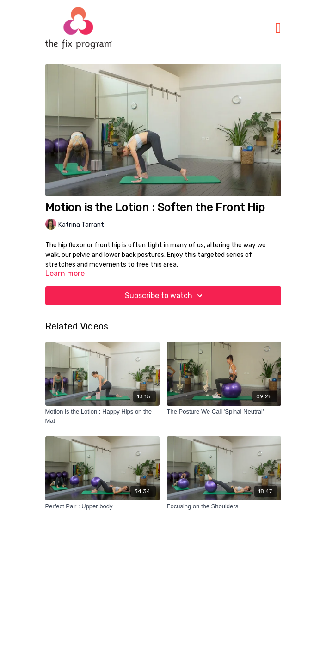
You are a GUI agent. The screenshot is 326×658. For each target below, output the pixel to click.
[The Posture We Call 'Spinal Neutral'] (224, 411)
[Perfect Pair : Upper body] (102, 506)
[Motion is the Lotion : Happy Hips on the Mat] (102, 416)
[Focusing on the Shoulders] (224, 506)
